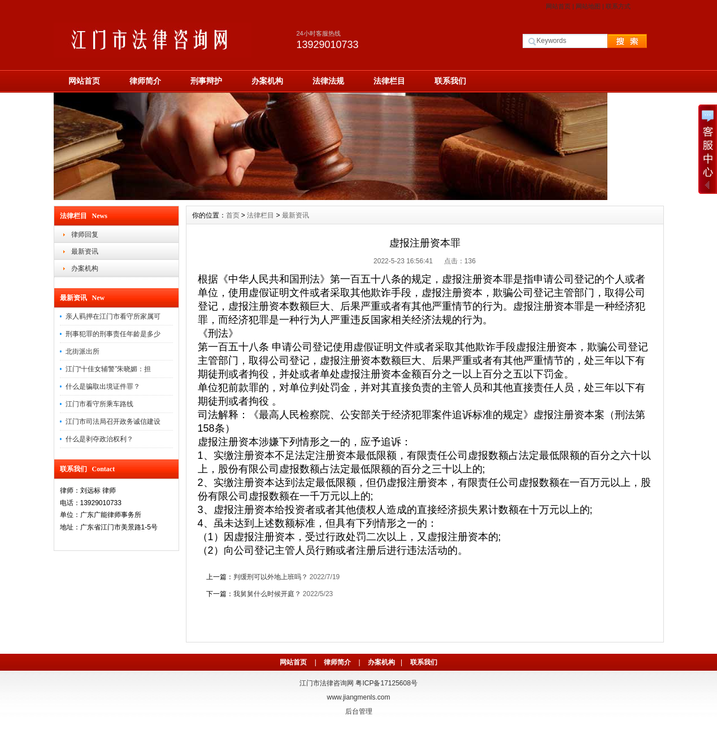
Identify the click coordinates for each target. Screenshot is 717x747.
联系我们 (450, 80)
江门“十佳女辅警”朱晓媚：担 (108, 369)
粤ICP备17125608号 (386, 683)
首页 (233, 215)
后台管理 (358, 711)
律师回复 (84, 234)
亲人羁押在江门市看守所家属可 (113, 316)
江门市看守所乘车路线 (99, 404)
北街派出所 (82, 351)
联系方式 (618, 6)
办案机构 (267, 80)
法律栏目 (389, 80)
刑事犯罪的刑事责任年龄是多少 (113, 334)
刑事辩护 (206, 80)
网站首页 (558, 6)
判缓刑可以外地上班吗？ (270, 577)
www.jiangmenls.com (358, 697)
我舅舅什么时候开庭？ (267, 594)
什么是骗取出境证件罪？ (103, 386)
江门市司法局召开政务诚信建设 (113, 421)
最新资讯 (84, 251)
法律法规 (328, 80)
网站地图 (588, 6)
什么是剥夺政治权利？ (99, 439)
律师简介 (145, 80)
